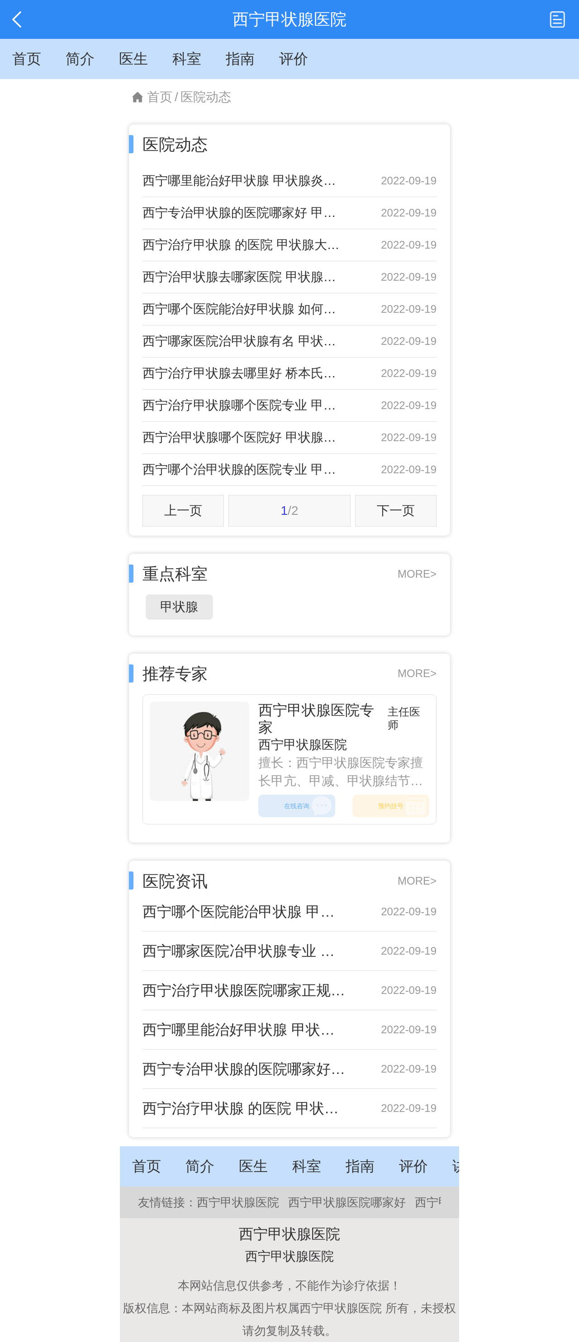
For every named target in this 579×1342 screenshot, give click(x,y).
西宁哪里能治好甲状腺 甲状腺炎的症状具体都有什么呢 (245, 181)
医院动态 (205, 97)
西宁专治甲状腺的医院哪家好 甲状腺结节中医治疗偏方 (245, 213)
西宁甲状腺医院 (302, 745)
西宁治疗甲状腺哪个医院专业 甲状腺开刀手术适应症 (245, 405)
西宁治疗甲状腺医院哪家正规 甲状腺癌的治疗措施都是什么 (245, 990)
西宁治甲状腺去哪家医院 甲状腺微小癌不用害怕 (245, 277)
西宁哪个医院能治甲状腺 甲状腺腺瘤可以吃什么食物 (245, 912)
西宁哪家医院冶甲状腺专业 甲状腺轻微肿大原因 (245, 951)
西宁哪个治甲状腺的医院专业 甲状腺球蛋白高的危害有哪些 (245, 469)
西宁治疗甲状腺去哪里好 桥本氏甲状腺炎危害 (245, 373)
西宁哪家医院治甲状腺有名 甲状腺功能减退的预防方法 (245, 341)
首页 (159, 97)
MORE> (417, 574)
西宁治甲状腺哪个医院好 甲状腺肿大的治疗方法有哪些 (245, 437)
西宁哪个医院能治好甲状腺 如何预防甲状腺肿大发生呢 (245, 309)
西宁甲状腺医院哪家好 (347, 1202)
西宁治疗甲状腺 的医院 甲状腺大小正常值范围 (245, 245)
